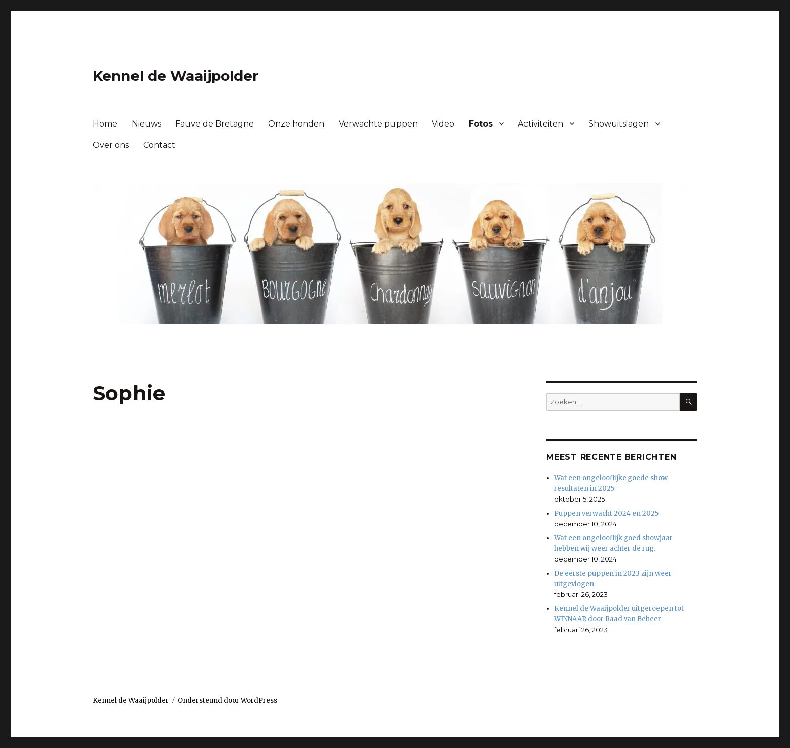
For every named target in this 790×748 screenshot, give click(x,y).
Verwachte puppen (378, 124)
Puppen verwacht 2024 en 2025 (606, 513)
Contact (159, 145)
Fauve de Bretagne (214, 124)
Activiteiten (540, 124)
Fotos (481, 124)
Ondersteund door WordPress (227, 700)
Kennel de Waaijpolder (175, 75)
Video (443, 124)
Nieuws (146, 124)
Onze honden (296, 124)
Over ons (111, 145)
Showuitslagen (618, 124)
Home (105, 124)
